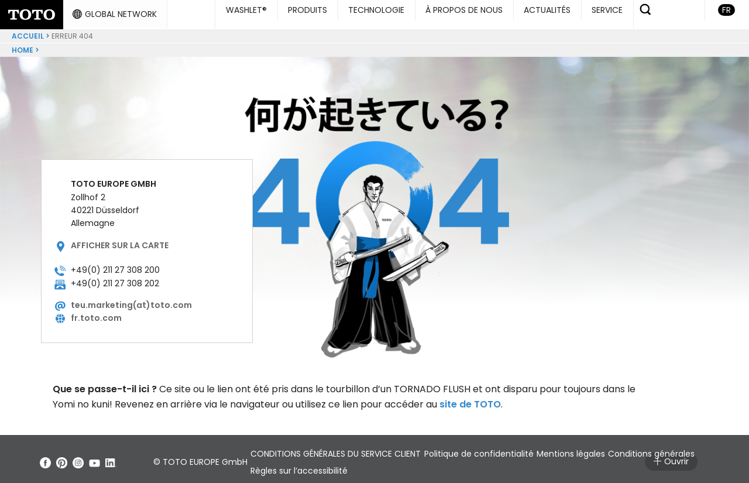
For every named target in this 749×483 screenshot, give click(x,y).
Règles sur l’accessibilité (412, 466)
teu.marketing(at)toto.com (131, 300)
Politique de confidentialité (502, 449)
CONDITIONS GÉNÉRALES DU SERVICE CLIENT (342, 449)
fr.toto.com (96, 313)
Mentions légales (612, 449)
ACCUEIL (28, 31)
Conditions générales (300, 466)
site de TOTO (470, 399)
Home (22, 45)
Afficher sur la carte (120, 240)
